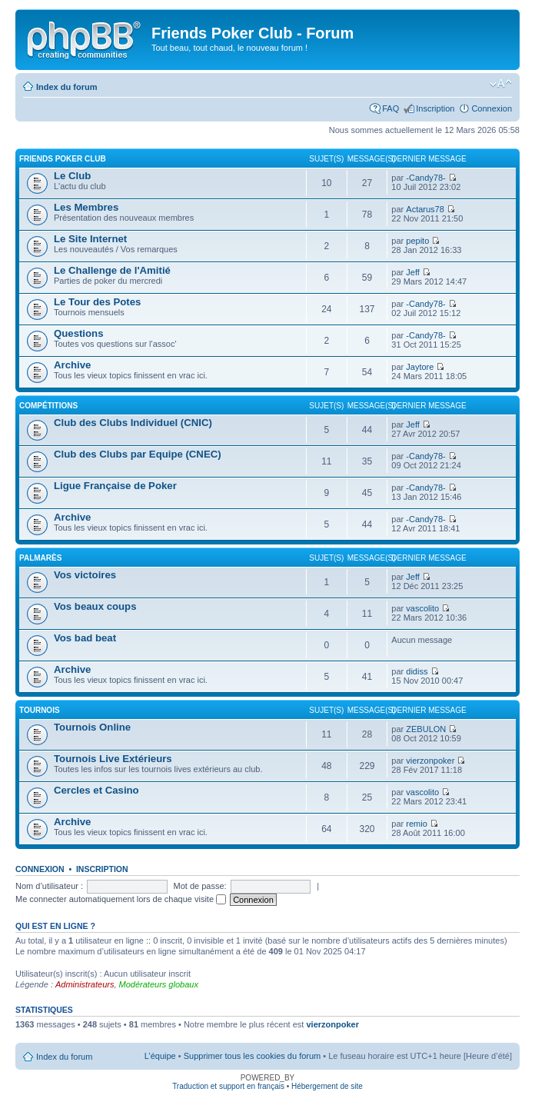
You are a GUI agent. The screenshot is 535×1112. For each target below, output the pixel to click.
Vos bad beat (85, 638)
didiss (416, 671)
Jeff (413, 272)
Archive (72, 365)
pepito (417, 240)
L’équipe (160, 1055)
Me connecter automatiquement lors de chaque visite (120, 899)
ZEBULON (426, 729)
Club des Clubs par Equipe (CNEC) (137, 454)
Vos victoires (85, 575)
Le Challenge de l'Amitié (112, 270)
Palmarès (40, 558)
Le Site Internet (90, 239)
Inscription (435, 108)
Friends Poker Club (62, 159)
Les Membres (86, 207)
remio (416, 823)
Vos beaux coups (95, 606)
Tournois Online (92, 727)
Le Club (72, 175)
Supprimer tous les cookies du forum (252, 1055)
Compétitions (48, 405)
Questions (78, 333)
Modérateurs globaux (158, 984)
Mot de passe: (200, 886)
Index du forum (66, 87)
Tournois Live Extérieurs (113, 758)
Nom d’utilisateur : (49, 886)
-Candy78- (425, 177)
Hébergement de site (327, 1086)
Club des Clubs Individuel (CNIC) (133, 422)
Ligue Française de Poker (115, 485)
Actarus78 (425, 209)
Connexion (491, 108)
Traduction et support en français (228, 1086)
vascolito (422, 608)
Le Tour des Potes (97, 302)
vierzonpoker (430, 760)
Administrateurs (84, 984)
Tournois (39, 710)
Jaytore (420, 366)
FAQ (390, 108)
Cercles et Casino (96, 790)
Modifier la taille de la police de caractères (501, 84)
